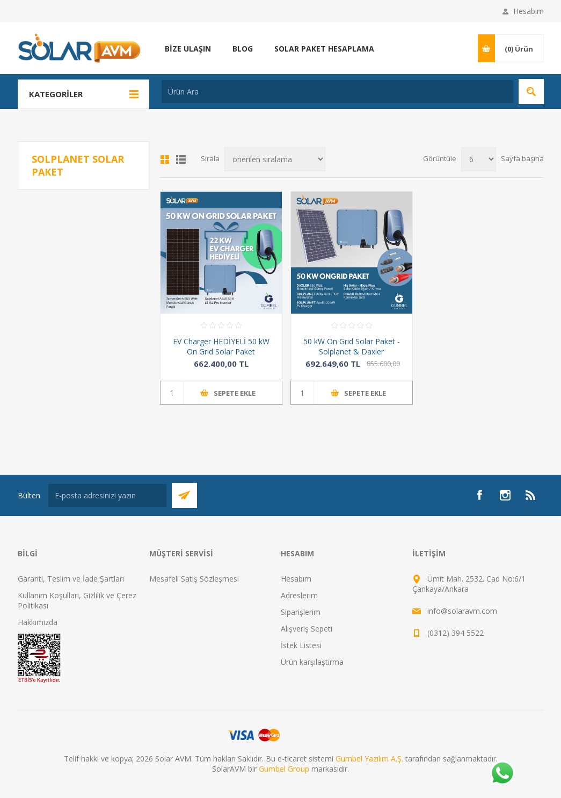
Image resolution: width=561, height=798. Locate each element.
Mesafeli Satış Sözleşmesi (194, 579)
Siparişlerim (300, 612)
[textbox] (337, 91)
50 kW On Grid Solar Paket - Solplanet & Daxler (351, 346)
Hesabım (528, 11)
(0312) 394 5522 (455, 633)
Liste (181, 159)
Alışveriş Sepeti (306, 628)
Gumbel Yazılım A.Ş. (369, 758)
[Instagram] (505, 495)
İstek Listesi (301, 645)
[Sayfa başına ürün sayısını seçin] (478, 159)
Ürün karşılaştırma (312, 662)
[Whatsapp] (502, 774)
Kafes (165, 159)
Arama (531, 91)
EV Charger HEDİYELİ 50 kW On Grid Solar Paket (221, 346)
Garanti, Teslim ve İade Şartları (71, 579)
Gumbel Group (284, 769)
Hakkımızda (37, 622)
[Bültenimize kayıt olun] (107, 495)
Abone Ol (184, 495)
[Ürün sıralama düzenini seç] (274, 159)
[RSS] (531, 495)
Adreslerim (299, 595)
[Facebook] (479, 495)
